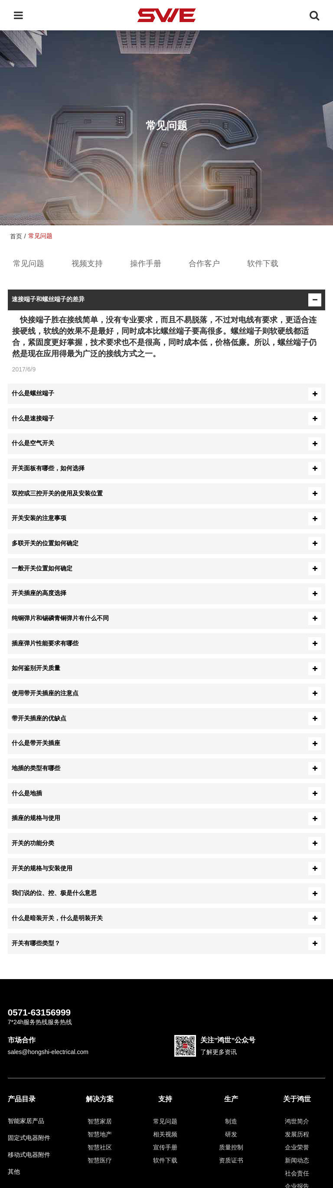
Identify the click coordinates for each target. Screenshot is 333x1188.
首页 (16, 236)
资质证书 (231, 1160)
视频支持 (87, 263)
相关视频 (165, 1134)
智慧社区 (100, 1147)
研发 (231, 1134)
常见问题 (28, 263)
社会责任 (297, 1173)
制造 (231, 1121)
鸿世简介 (297, 1121)
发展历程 (297, 1134)
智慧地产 (100, 1134)
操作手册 (145, 263)
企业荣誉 (297, 1147)
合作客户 (204, 263)
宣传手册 (165, 1147)
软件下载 (262, 263)
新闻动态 (297, 1160)
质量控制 (231, 1147)
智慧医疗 (100, 1160)
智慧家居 (100, 1121)
